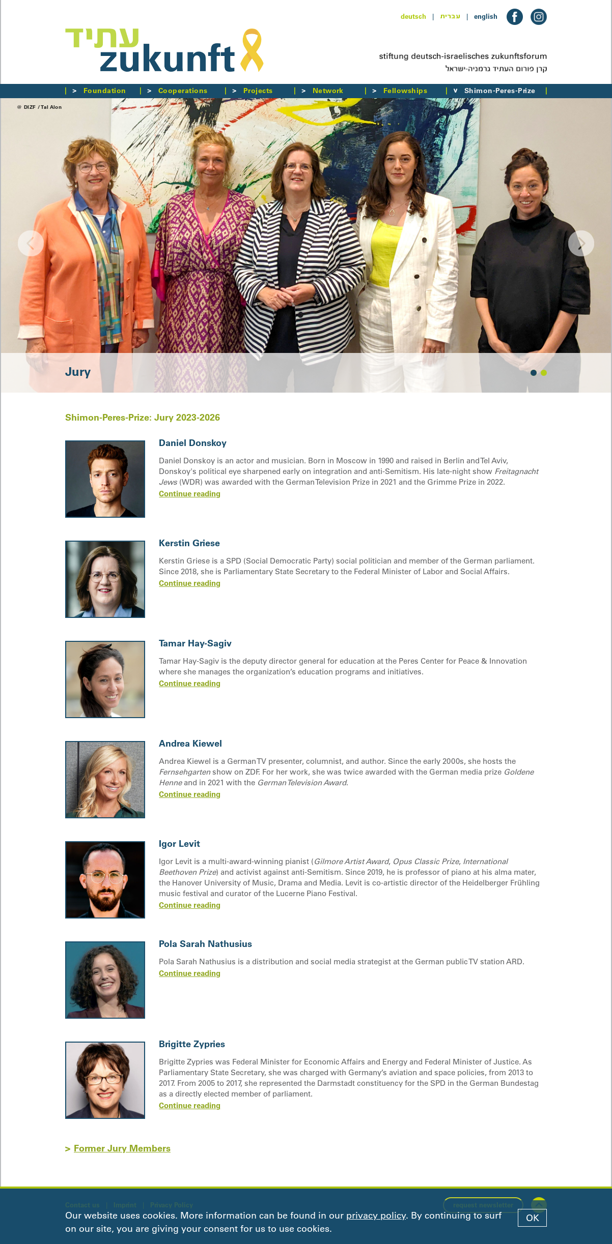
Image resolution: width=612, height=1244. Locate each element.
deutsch (413, 16)
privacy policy (376, 1215)
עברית (450, 16)
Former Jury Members (122, 1148)
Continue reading (189, 493)
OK (532, 1218)
